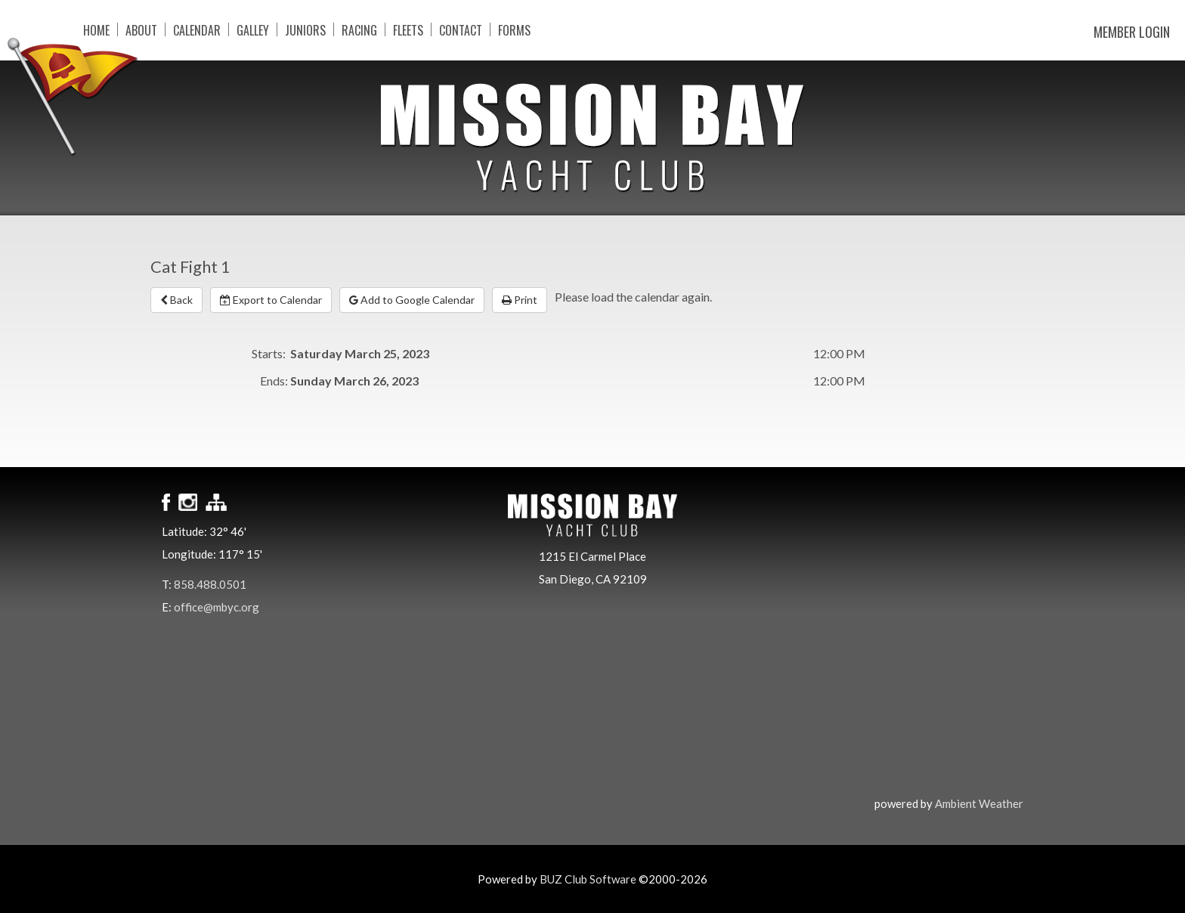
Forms (514, 29)
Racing (359, 29)
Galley (253, 29)
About (141, 29)
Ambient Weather (979, 803)
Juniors (305, 29)
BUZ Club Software (588, 879)
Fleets (408, 29)
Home (96, 29)
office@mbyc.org (216, 607)
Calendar (197, 29)
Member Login (1132, 32)
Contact (460, 29)
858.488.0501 (210, 584)
